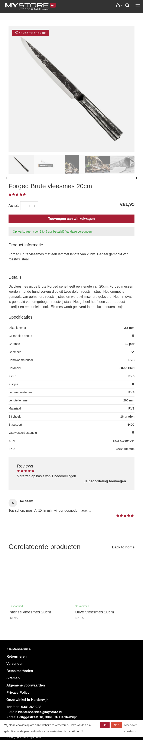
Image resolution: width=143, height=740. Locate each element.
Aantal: (14, 205)
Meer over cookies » (130, 728)
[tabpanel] (71, 89)
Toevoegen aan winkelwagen (71, 218)
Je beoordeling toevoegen (105, 481)
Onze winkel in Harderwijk (27, 700)
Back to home (123, 547)
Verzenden (14, 663)
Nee (116, 725)
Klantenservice (18, 649)
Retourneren (16, 656)
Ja (105, 725)
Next (136, 178)
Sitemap (13, 678)
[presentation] (21, 164)
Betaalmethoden (19, 671)
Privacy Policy (18, 692)
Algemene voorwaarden (25, 685)
